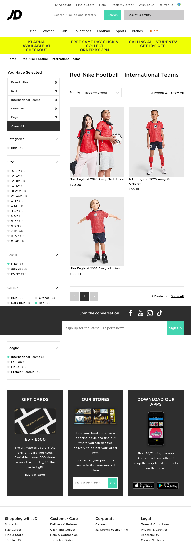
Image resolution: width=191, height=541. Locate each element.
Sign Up (175, 328)
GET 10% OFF (153, 44)
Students (11, 524)
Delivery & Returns (63, 524)
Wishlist (144, 5)
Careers (101, 524)
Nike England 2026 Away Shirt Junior (97, 179)
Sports (121, 31)
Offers (153, 31)
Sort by (75, 92)
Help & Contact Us (64, 535)
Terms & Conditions (155, 524)
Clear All (17, 126)
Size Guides (13, 529)
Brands (137, 31)
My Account (62, 5)
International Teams (34, 100)
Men (33, 31)
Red (34, 91)
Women (49, 31)
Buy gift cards (35, 474)
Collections (82, 31)
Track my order (122, 5)
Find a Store (85, 5)
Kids (64, 31)
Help (102, 5)
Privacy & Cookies (154, 529)
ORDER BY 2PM (95, 46)
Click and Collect (62, 529)
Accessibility (150, 535)
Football (103, 31)
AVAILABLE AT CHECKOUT (36, 46)
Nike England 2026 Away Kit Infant (95, 268)
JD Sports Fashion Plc (112, 529)
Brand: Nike (34, 82)
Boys (34, 117)
